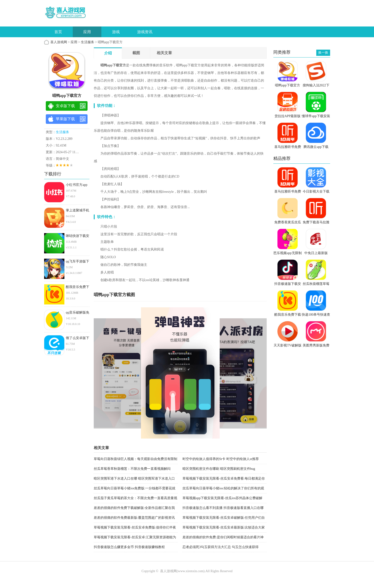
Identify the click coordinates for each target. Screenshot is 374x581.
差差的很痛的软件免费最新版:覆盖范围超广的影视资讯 (134, 517)
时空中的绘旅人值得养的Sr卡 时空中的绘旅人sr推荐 (220, 459)
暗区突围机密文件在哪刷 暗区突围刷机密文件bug (218, 469)
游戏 (116, 32)
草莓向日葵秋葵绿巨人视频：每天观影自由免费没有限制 (135, 459)
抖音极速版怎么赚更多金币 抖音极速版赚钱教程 (129, 547)
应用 (87, 32)
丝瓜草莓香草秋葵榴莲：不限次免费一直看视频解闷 (132, 469)
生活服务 (87, 42)
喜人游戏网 (58, 42)
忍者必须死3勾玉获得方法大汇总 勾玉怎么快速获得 (220, 547)
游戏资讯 (144, 32)
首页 (58, 32)
